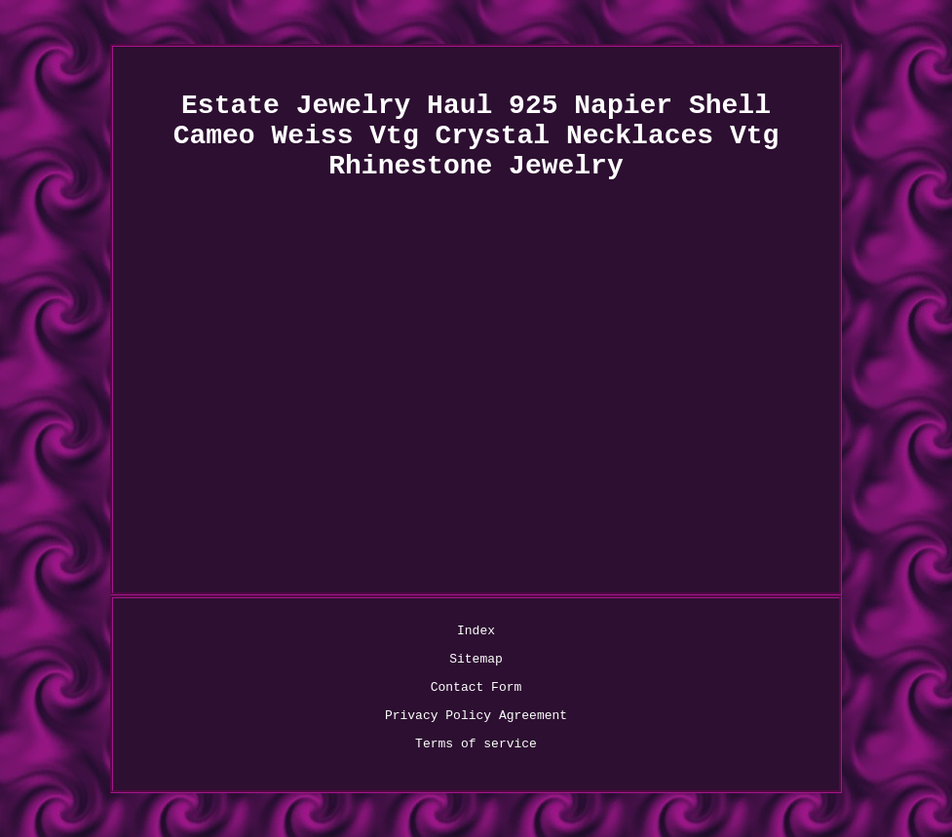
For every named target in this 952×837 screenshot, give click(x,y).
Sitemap (476, 659)
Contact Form (476, 687)
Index (476, 631)
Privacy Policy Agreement (476, 715)
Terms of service (476, 744)
